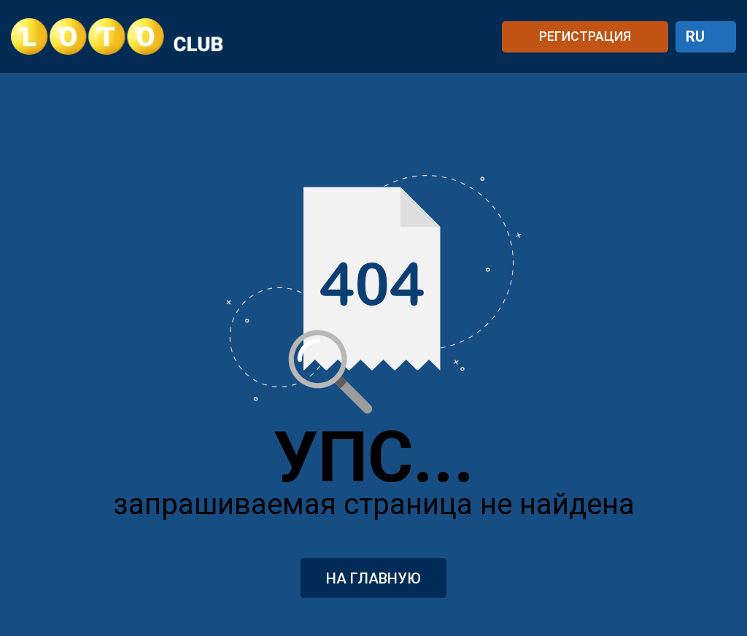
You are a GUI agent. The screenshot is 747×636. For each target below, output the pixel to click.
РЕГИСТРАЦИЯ (585, 36)
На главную (373, 578)
